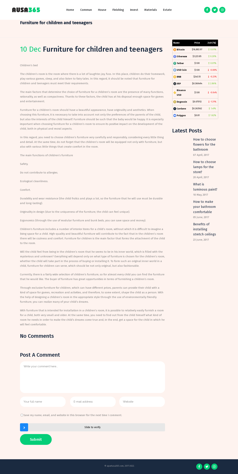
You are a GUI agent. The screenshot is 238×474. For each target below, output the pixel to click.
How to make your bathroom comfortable (204, 207)
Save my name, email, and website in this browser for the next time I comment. (73, 415)
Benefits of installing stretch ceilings (204, 229)
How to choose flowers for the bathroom (204, 144)
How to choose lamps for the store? (204, 167)
